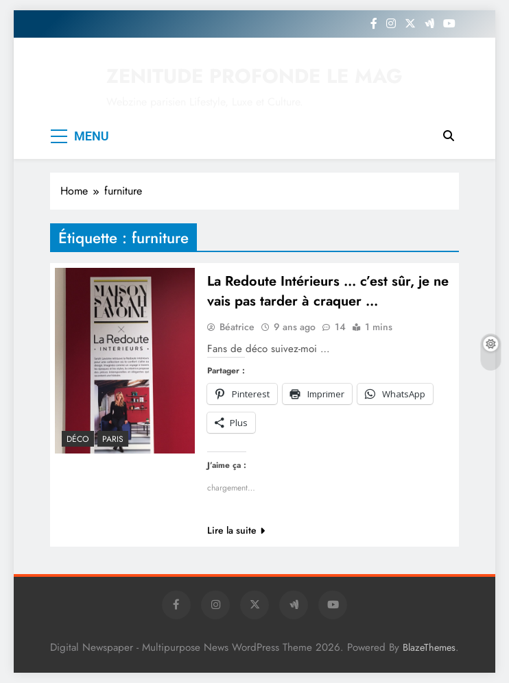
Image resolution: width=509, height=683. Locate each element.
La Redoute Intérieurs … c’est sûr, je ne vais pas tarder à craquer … (328, 291)
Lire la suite (236, 530)
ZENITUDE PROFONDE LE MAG (254, 76)
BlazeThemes (429, 647)
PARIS (112, 439)
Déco (78, 439)
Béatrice (237, 327)
